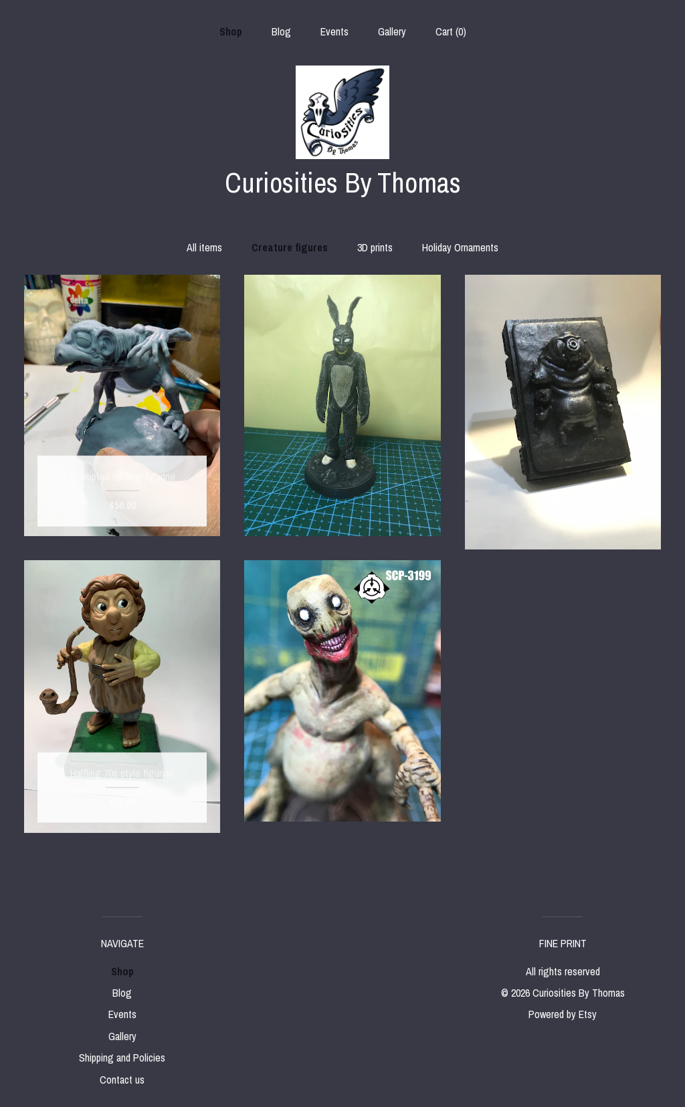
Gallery (392, 31)
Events (334, 31)
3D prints (375, 247)
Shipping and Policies (122, 1057)
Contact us (122, 1079)
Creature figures (290, 247)
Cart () (450, 31)
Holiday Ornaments (460, 247)
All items (204, 247)
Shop (230, 31)
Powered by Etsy (562, 1014)
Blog (281, 31)
